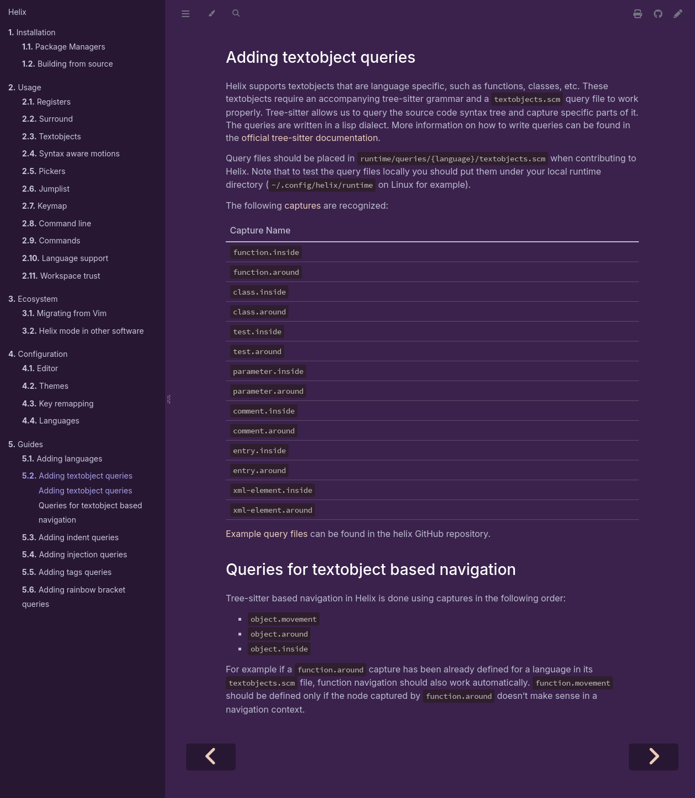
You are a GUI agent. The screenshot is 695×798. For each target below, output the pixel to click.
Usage (24, 87)
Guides (25, 444)
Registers (46, 101)
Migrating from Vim (64, 313)
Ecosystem (33, 298)
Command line (56, 223)
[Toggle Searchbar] (236, 14)
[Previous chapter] (211, 756)
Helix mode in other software (83, 330)
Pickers (44, 171)
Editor (40, 368)
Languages (50, 420)
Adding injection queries (74, 554)
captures (302, 205)
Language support (65, 258)
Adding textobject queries (77, 475)
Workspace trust (61, 275)
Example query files (267, 533)
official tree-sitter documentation (310, 137)
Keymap (44, 205)
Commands (51, 240)
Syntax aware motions (71, 153)
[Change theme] (211, 14)
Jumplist (45, 188)
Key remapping (58, 403)
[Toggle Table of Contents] (185, 14)
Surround (47, 118)
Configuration (38, 354)
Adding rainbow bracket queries (74, 597)
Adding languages (62, 458)
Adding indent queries (70, 537)
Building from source (67, 63)
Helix (17, 12)
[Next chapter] (653, 756)
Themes (45, 385)
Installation (32, 32)
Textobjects (51, 136)
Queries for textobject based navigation (90, 513)
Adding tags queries (67, 572)
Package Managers (63, 46)
